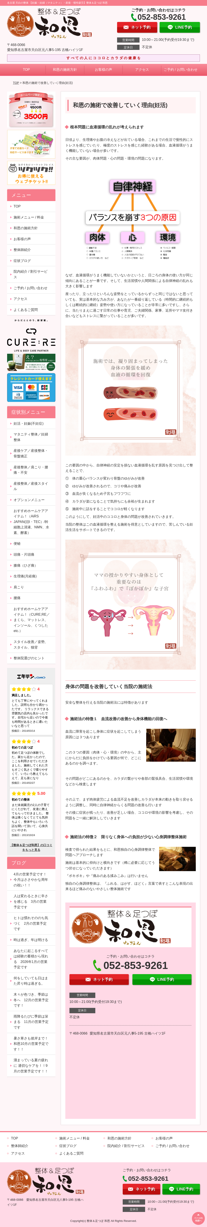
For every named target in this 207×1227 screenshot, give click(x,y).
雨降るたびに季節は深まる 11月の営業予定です (31, 1022)
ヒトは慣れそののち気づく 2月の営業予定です (31, 923)
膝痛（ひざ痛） (26, 565)
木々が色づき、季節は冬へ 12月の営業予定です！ (31, 1000)
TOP (26, 69)
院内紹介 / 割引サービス (30, 274)
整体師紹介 (22, 250)
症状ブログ (22, 261)
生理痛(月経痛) (25, 576)
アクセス (142, 69)
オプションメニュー (29, 500)
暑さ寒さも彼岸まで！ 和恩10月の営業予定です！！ (33, 1043)
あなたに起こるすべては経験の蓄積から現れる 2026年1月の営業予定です (31, 959)
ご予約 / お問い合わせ (181, 69)
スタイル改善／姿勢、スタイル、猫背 (31, 644)
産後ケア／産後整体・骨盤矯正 (31, 453)
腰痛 (17, 598)
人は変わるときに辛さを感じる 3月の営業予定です (31, 901)
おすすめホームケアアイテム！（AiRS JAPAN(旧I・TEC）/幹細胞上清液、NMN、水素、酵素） (31, 522)
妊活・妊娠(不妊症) (29, 423)
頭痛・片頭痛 (24, 554)
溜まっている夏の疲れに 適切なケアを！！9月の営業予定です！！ (31, 1065)
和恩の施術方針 (65, 69)
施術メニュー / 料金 (29, 217)
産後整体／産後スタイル (31, 486)
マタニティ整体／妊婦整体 (31, 437)
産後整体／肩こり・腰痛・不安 (31, 470)
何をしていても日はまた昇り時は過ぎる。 (31, 981)
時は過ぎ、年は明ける (31, 940)
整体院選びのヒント (29, 658)
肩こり (19, 587)
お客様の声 (103, 69)
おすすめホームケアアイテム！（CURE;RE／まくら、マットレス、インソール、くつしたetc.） (32, 620)
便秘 (17, 543)
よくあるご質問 (26, 310)
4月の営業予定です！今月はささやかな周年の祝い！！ (31, 879)
